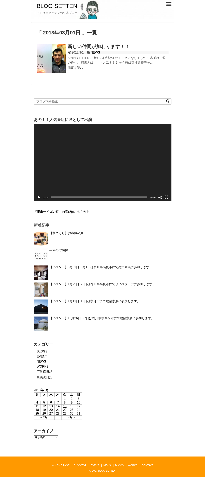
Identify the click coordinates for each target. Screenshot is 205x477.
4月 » (71, 417)
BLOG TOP (80, 465)
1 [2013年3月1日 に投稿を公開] (65, 398)
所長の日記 (44, 377)
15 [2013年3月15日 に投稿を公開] (65, 406)
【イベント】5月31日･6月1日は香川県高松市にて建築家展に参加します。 (101, 267)
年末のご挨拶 (58, 250)
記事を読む (75, 67)
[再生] (39, 197)
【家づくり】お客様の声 (66, 233)
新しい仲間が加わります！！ (99, 46)
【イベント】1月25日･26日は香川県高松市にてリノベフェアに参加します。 (102, 284)
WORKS (42, 366)
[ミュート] (160, 197)
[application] (102, 162)
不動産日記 (44, 371)
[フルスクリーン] (166, 197)
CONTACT (147, 465)
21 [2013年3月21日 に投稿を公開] (58, 409)
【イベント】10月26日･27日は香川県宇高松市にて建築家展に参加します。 (101, 318)
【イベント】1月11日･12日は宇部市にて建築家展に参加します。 (94, 301)
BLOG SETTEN (57, 6)
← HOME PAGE (61, 465)
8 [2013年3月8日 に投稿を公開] (65, 402)
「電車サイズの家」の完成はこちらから (62, 211)
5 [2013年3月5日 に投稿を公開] (44, 402)
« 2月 (44, 417)
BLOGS (42, 351)
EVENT (42, 356)
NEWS (95, 52)
